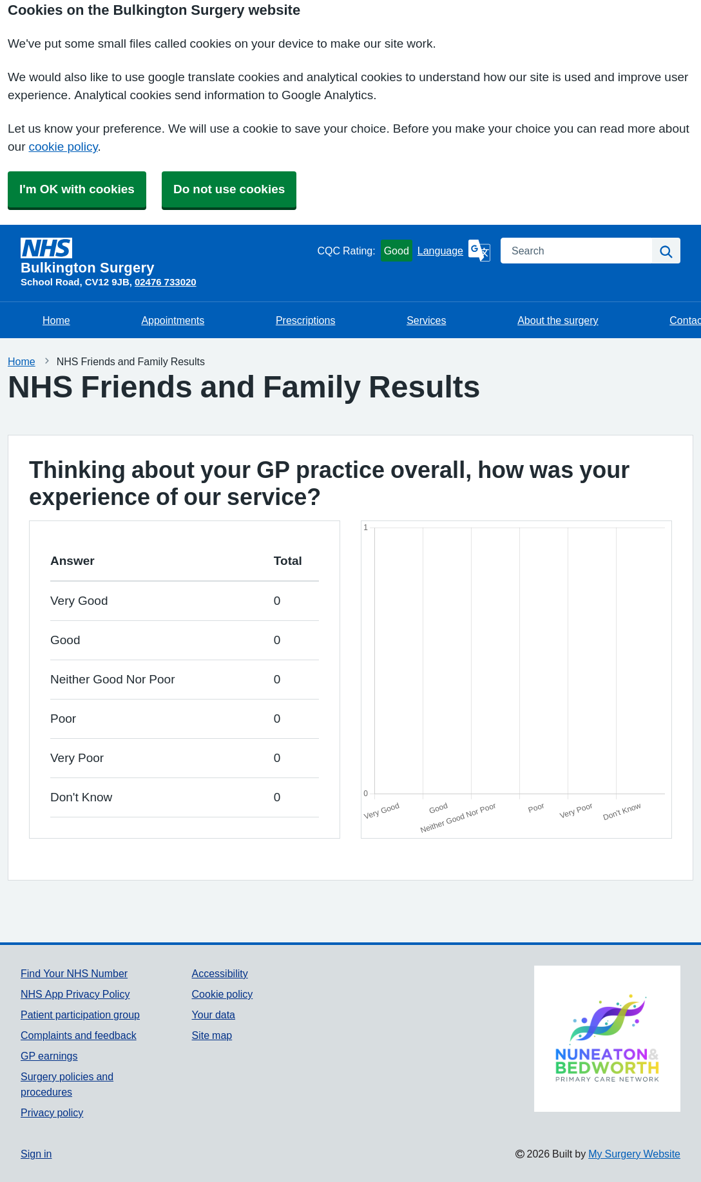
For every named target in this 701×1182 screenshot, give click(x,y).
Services (426, 320)
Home (56, 320)
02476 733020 (166, 282)
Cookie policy (222, 994)
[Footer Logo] (607, 1039)
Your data (213, 1014)
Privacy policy (52, 1112)
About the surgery (557, 320)
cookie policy (62, 146)
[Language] (454, 250)
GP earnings (49, 1056)
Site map (212, 1035)
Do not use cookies (229, 189)
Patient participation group (80, 1014)
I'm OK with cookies (77, 189)
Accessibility (220, 973)
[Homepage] (166, 256)
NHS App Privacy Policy (75, 994)
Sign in (36, 1154)
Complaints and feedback (79, 1035)
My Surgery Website (634, 1154)
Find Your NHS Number (74, 973)
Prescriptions (305, 320)
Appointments (172, 320)
